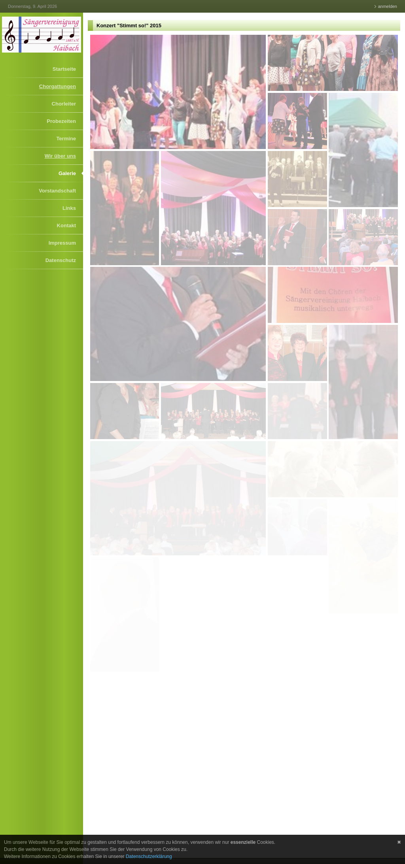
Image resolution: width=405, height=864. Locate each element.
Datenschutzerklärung (149, 856)
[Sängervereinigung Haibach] (41, 34)
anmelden (387, 6)
